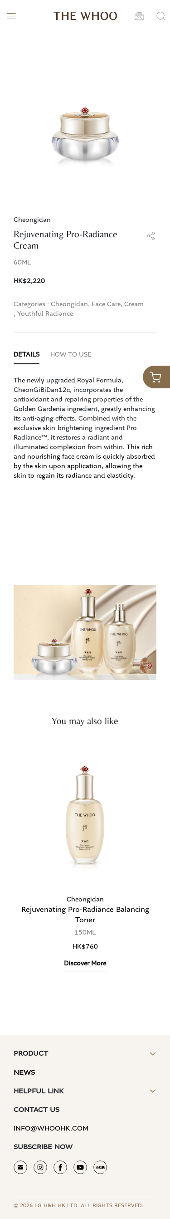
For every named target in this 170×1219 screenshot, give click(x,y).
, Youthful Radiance (43, 313)
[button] (139, 15)
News (24, 1072)
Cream (134, 304)
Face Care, (107, 304)
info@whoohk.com (51, 1128)
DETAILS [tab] (26, 354)
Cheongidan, (70, 304)
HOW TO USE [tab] (71, 354)
